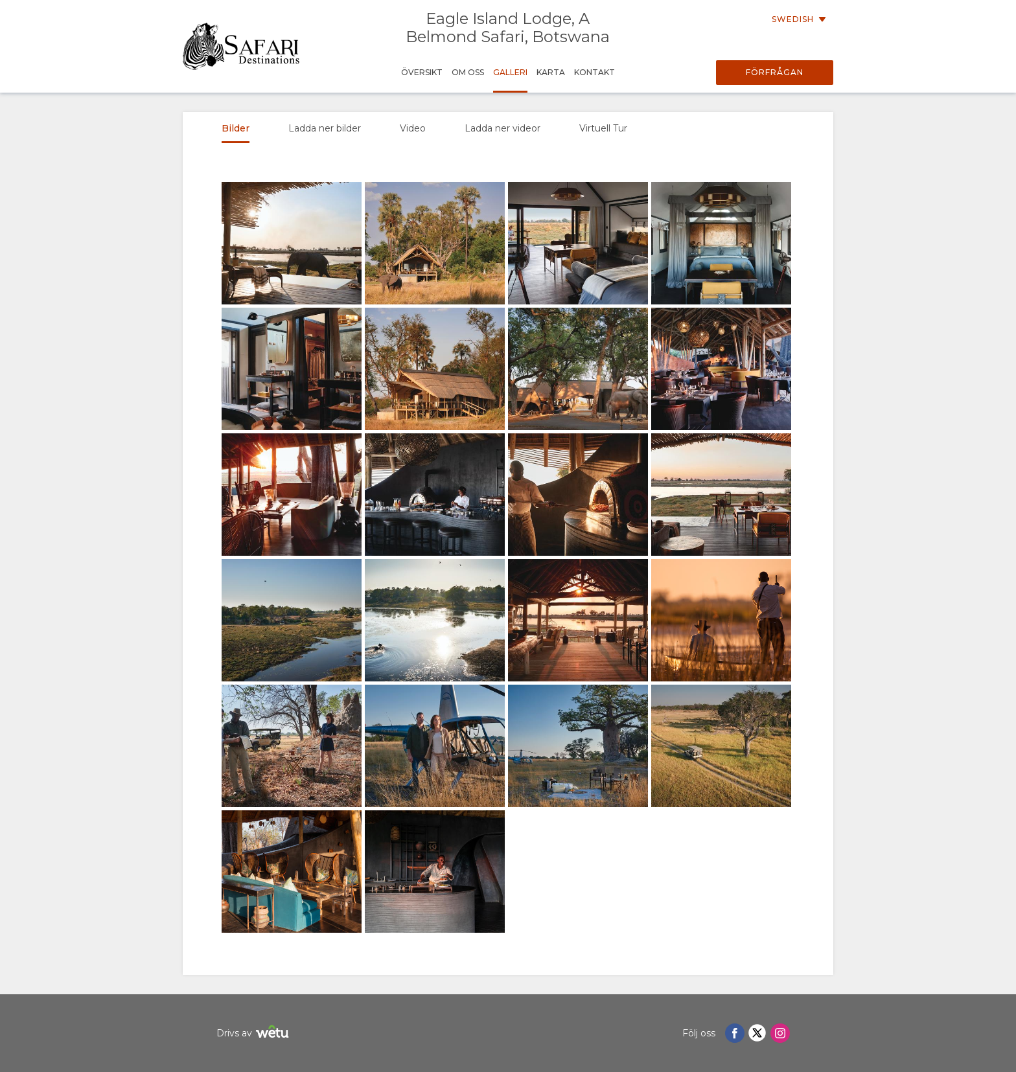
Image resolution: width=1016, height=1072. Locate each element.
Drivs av (254, 1033)
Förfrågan (774, 72)
